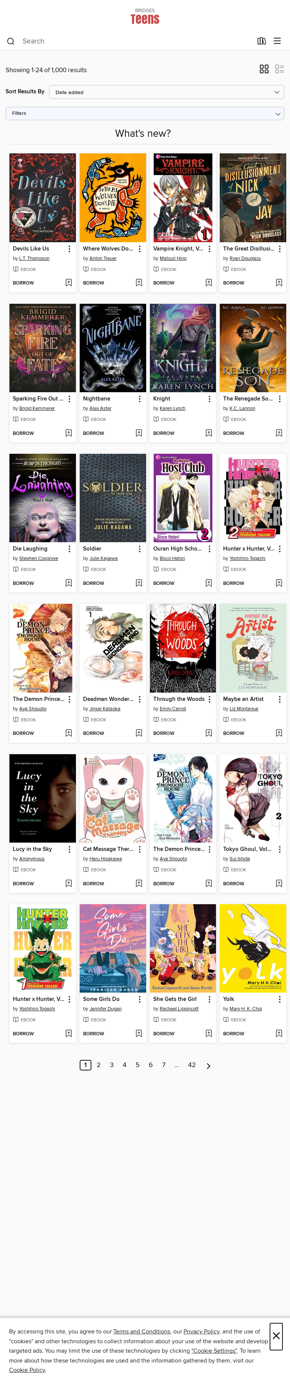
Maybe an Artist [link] (243, 699)
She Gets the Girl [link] (175, 999)
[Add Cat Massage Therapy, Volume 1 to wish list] (138, 884)
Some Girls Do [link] (101, 999)
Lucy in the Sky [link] (32, 849)
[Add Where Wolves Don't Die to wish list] (138, 283)
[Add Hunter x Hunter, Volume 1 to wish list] (68, 1034)
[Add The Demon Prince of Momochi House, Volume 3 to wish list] (68, 734)
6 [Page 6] (151, 1065)
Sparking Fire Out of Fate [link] (39, 399)
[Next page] (208, 1065)
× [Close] (276, 1336)
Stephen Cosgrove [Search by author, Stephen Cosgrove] (38, 558)
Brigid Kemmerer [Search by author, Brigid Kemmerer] (37, 408)
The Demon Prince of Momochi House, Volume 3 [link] (39, 699)
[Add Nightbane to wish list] (138, 434)
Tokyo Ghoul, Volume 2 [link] (249, 849)
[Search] (11, 42)
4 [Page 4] (124, 1065)
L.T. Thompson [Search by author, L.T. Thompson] (34, 258)
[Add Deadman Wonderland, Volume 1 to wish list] (138, 734)
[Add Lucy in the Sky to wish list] (68, 884)
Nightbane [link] (96, 399)
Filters (19, 113)
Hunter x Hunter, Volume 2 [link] (249, 549)
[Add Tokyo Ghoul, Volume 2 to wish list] (279, 884)
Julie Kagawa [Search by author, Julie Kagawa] (103, 558)
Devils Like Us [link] (31, 249)
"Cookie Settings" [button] (214, 1351)
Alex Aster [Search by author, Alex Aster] (100, 408)
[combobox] (130, 41)
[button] (264, 71)
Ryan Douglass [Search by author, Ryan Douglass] (245, 258)
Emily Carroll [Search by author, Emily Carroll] (173, 709)
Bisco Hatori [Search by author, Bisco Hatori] (172, 558)
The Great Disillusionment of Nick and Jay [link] (249, 249)
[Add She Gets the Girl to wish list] (208, 1034)
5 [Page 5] (138, 1065)
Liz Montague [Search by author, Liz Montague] (244, 709)
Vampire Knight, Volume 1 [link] (179, 249)
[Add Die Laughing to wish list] (68, 584)
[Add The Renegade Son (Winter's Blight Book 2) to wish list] (279, 434)
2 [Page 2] (99, 1065)
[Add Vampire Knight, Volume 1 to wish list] (208, 283)
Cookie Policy (27, 1370)
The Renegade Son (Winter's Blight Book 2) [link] (249, 399)
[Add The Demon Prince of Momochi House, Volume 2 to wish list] (208, 884)
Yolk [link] (228, 999)
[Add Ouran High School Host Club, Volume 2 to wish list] (208, 584)
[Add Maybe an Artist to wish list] (279, 734)
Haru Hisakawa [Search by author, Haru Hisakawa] (105, 859)
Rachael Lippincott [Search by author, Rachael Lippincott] (179, 1009)
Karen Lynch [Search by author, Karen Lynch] (172, 408)
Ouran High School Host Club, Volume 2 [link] (179, 549)
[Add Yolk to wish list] (279, 1034)
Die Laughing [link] (30, 549)
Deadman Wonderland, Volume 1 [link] (109, 699)
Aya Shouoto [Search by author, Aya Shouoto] (32, 709)
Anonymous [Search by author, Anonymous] (32, 859)
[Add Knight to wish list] (208, 434)
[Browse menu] (277, 41)
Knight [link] (161, 399)
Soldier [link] (92, 549)
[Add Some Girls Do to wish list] (138, 1034)
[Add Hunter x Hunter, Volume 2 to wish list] (279, 584)
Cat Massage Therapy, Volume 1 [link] (109, 849)
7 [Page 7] (163, 1065)
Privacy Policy (201, 1331)
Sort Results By (25, 91)
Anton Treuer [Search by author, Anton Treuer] (103, 258)
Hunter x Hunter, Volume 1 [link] (39, 999)
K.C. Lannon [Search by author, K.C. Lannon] (242, 408)
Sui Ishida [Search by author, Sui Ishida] (240, 859)
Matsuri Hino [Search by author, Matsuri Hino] (173, 258)
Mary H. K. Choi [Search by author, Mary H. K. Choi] (246, 1009)
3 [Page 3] (112, 1065)
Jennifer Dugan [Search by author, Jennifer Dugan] (105, 1009)
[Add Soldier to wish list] (138, 584)
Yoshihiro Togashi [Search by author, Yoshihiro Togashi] (247, 558)
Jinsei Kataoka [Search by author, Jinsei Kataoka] (104, 709)
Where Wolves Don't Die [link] (109, 249)
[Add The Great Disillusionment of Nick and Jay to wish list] (279, 283)
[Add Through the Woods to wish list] (208, 734)
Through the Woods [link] (179, 699)
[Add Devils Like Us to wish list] (68, 283)
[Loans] (262, 43)
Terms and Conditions (141, 1331)
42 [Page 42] (192, 1065)
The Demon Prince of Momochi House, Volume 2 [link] (179, 849)
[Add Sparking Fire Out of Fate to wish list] (68, 434)
